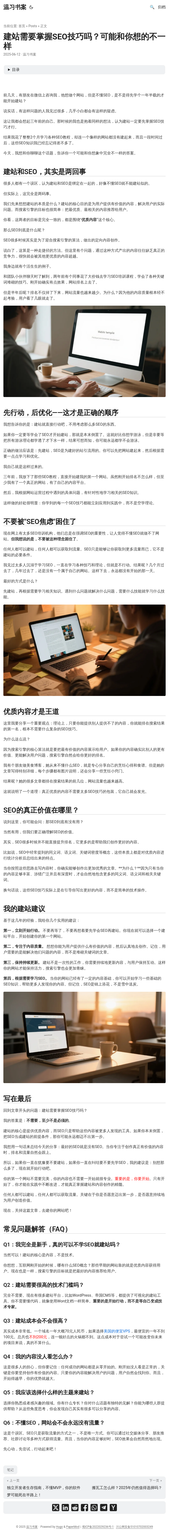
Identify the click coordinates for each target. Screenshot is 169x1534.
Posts (32, 26)
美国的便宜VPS (117, 1331)
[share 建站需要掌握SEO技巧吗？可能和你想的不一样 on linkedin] (65, 1507)
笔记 (10, 1470)
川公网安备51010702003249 (134, 1526)
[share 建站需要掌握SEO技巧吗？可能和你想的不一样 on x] (55, 1507)
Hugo (59, 1526)
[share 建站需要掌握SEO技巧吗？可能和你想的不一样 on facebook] (84, 1507)
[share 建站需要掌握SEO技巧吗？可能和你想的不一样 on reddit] (74, 1507)
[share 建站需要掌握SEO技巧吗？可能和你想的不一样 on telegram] (103, 1507)
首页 (21, 26)
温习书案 (14, 7)
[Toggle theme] (31, 7)
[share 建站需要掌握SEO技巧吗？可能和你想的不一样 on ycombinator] (113, 1507)
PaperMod (72, 1526)
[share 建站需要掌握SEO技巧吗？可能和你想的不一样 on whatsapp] (94, 1507)
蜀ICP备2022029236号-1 (98, 1526)
